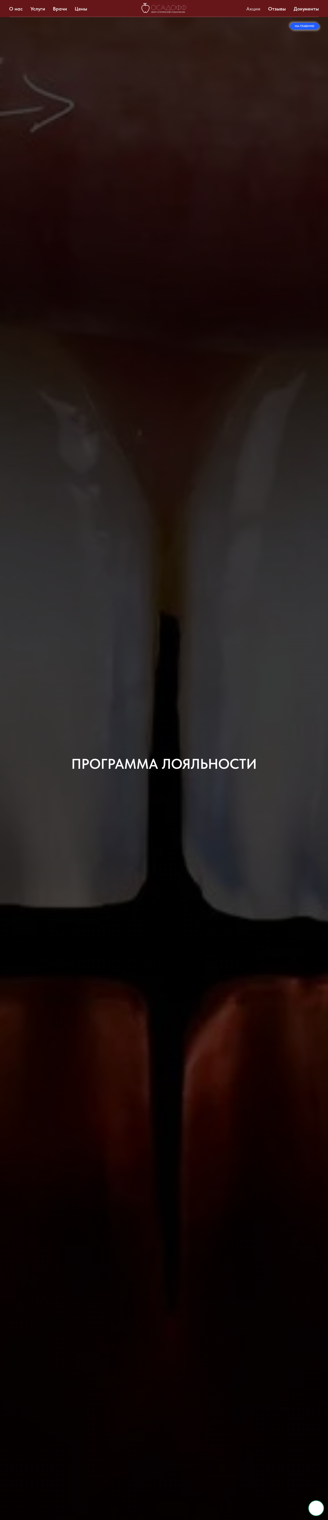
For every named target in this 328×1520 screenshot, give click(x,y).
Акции (253, 9)
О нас (16, 9)
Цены (81, 9)
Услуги (38, 9)
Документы (306, 9)
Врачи (60, 9)
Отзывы (277, 9)
